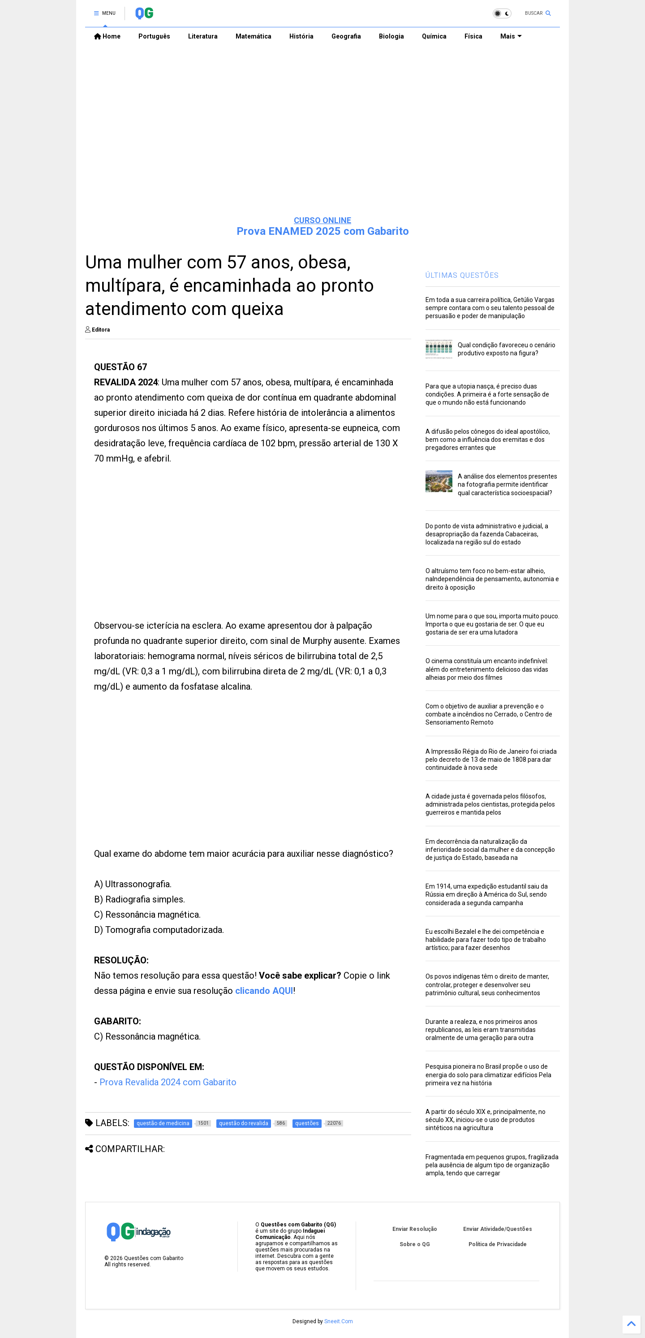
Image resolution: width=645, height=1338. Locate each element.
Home (107, 36)
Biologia (391, 36)
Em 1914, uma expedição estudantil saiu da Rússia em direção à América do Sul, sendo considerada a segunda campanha (487, 894)
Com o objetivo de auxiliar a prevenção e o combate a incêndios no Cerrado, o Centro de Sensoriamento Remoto (489, 714)
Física (473, 36)
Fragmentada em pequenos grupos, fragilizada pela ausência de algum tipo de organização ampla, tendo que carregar (492, 1165)
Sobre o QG (415, 1244)
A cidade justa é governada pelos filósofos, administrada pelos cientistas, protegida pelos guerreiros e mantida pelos (490, 804)
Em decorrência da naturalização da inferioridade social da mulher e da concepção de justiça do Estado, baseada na (490, 849)
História (301, 36)
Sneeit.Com (338, 1321)
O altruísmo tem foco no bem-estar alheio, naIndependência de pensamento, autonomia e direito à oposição (492, 579)
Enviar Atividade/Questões (497, 1229)
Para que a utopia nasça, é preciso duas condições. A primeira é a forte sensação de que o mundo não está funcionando (487, 394)
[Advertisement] (322, 139)
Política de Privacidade (498, 1244)
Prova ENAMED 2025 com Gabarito (322, 231)
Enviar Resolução (414, 1229)
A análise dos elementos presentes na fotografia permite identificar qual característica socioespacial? (507, 484)
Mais (511, 36)
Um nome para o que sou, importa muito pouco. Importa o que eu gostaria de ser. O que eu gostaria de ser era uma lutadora (492, 624)
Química (434, 36)
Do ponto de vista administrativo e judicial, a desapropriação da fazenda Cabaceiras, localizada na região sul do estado (487, 534)
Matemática (253, 36)
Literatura (203, 36)
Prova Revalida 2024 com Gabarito (167, 1082)
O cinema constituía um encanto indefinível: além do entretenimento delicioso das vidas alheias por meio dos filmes (487, 669)
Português (154, 36)
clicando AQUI (264, 990)
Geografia (346, 36)
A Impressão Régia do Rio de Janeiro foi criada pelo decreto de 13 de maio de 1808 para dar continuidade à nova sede (491, 759)
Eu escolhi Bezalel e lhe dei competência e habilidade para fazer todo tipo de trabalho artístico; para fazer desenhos (486, 939)
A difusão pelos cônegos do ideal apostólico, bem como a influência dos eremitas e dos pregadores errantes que (488, 439)
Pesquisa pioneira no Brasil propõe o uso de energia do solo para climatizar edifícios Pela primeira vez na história (488, 1074)
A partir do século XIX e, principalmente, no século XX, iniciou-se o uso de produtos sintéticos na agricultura (486, 1119)
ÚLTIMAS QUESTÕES (462, 275)
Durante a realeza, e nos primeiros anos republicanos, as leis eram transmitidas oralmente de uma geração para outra (482, 1029)
